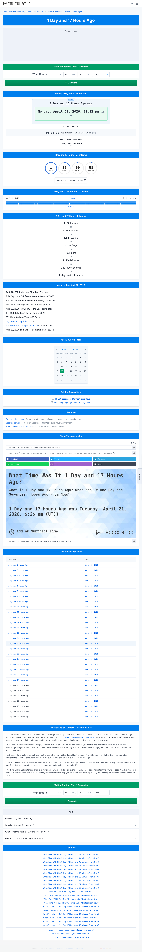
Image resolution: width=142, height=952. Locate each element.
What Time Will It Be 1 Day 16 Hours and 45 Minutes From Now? (71, 862)
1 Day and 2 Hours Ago (18, 565)
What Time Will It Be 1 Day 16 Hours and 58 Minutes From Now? (71, 888)
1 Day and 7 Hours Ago (18, 591)
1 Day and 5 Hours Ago (18, 581)
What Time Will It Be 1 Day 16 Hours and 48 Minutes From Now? (71, 873)
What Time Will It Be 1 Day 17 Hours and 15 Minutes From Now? (71, 925)
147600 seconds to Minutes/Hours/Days (72, 399)
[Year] (76, 349)
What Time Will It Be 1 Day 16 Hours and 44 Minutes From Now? (71, 858)
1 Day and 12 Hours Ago (18, 617)
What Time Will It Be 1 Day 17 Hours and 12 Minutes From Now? (71, 914)
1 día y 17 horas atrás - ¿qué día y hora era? (71, 933)
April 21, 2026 (91, 565)
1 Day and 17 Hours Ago (18, 643)
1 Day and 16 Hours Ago (18, 638)
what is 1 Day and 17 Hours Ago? (79, 737)
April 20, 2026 (91, 643)
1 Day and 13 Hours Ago (18, 622)
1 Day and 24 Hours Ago (18, 680)
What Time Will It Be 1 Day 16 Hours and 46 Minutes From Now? (71, 865)
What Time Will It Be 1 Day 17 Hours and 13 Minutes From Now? (71, 918)
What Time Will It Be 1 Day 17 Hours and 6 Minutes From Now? (71, 899)
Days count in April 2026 (18, 321)
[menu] (137, 3)
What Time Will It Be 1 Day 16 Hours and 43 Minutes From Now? (71, 854)
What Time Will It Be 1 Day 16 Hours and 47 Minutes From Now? (71, 869)
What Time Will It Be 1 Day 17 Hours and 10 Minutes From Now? (71, 906)
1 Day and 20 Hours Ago (18, 659)
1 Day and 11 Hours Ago (18, 612)
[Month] (67, 349)
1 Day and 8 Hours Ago (18, 596)
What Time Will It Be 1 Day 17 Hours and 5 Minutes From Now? (71, 895)
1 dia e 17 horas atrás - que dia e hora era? (71, 937)
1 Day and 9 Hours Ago (18, 602)
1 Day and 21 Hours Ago (18, 664)
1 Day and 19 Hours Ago (18, 654)
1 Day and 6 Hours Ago (18, 586)
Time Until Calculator (15, 419)
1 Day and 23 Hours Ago (18, 675)
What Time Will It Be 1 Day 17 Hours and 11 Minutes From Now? (71, 910)
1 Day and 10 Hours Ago (18, 607)
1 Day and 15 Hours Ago (18, 633)
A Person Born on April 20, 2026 (22, 325)
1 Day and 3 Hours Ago (18, 570)
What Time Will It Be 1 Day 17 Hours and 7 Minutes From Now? (71, 903)
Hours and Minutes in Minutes (18, 426)
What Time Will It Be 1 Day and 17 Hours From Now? (71, 892)
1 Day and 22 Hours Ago (18, 670)
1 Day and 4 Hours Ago (18, 575)
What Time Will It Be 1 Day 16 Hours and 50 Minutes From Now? (71, 877)
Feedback (139, 476)
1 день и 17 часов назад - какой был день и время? (71, 930)
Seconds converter (14, 423)
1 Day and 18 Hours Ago (18, 649)
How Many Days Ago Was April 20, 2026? (72, 402)
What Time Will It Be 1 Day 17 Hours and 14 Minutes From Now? (71, 921)
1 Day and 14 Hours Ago (18, 628)
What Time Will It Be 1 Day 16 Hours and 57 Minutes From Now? (71, 884)
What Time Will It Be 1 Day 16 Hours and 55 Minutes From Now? (71, 880)
